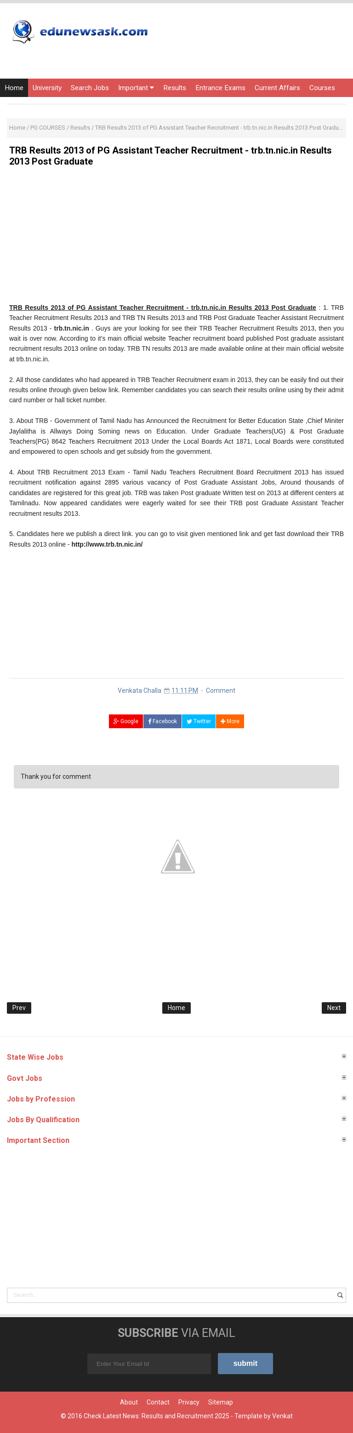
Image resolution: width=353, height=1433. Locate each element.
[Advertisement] (176, 238)
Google (126, 721)
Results (174, 88)
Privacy (188, 1402)
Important (136, 88)
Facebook (162, 721)
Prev (19, 1007)
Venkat (282, 1416)
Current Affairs (277, 88)
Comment (220, 690)
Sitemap (220, 1402)
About (129, 1402)
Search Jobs (90, 88)
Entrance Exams (220, 88)
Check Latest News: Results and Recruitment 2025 (156, 1416)
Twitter (199, 721)
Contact (158, 1402)
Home (14, 88)
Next (334, 1007)
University (47, 88)
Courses (322, 88)
